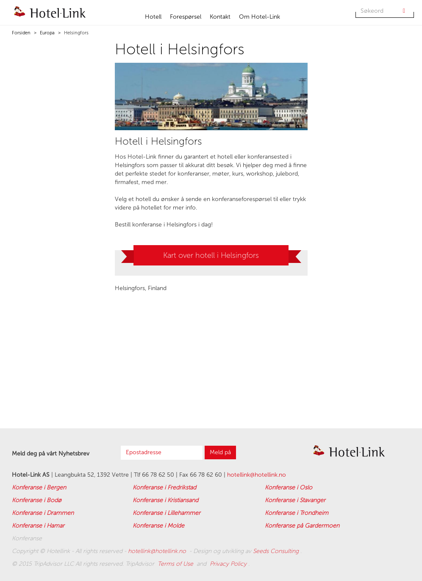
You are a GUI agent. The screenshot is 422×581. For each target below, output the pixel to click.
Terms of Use (176, 563)
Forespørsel (185, 16)
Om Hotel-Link (259, 16)
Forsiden (21, 33)
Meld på (220, 452)
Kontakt (220, 16)
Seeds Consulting (276, 551)
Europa (47, 33)
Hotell (153, 16)
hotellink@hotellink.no (256, 474)
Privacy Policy (229, 563)
